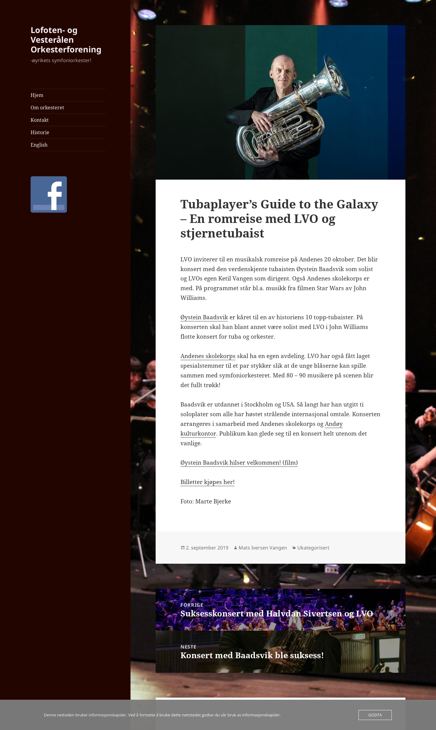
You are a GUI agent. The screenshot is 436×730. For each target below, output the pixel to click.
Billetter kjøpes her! (207, 482)
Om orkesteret (47, 107)
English (39, 144)
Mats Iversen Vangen (263, 547)
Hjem (37, 95)
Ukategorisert (313, 547)
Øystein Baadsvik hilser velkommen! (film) (239, 462)
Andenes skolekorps (208, 356)
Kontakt (40, 120)
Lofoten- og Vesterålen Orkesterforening (66, 39)
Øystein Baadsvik (204, 317)
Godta (375, 715)
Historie (40, 132)
